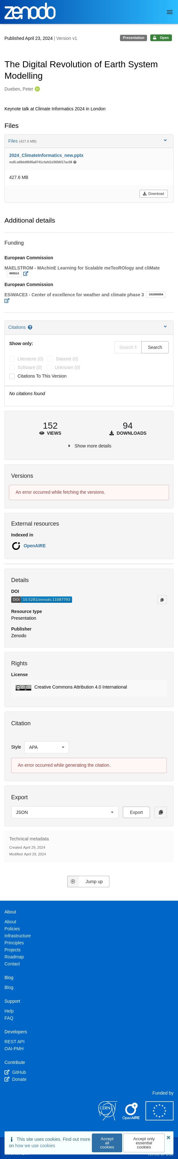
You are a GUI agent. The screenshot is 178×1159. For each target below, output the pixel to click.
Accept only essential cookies (144, 1142)
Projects (12, 949)
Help (9, 1011)
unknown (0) (67, 367)
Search (155, 347)
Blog (8, 987)
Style (16, 746)
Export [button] (136, 812)
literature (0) (30, 358)
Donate (15, 1079)
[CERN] (107, 1118)
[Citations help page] (30, 327)
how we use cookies (35, 1145)
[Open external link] (27, 273)
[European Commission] (159, 1118)
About (10, 921)
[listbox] (46, 747)
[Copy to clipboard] (162, 599)
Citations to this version (42, 376)
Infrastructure (17, 935)
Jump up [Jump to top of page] (85, 881)
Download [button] (153, 194)
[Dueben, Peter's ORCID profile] (36, 89)
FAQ (8, 1018)
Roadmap (14, 956)
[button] (89, 688)
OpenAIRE (35, 545)
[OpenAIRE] (131, 1118)
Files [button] (88, 141)
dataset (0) (67, 358)
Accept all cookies (107, 1142)
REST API (14, 1041)
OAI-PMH (14, 1048)
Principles (14, 942)
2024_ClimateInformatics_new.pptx (46, 155)
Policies (12, 928)
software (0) (30, 367)
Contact (12, 963)
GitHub (15, 1072)
